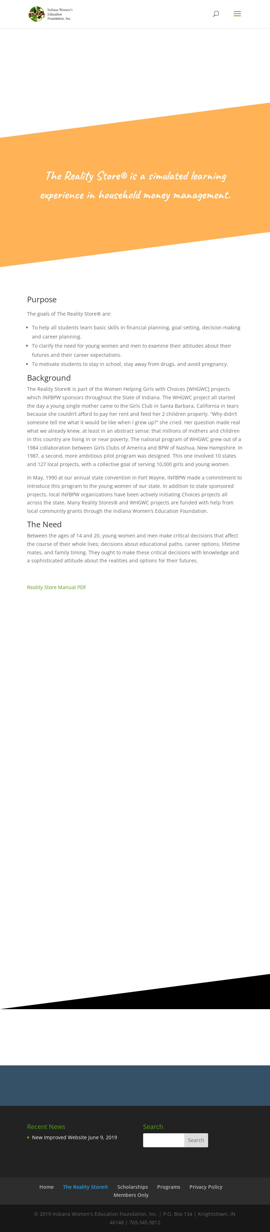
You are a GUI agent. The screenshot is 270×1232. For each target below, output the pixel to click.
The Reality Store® (85, 1186)
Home (46, 1186)
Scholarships (132, 1186)
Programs (168, 1186)
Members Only (131, 1195)
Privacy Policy (206, 1186)
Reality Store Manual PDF (56, 587)
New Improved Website (59, 1137)
